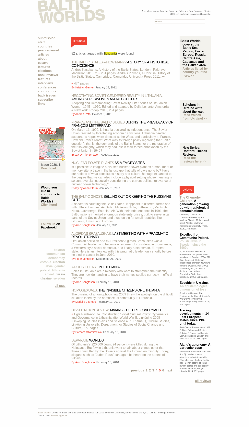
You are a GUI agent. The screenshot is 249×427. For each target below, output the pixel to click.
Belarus (59, 250)
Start (41, 42)
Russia (60, 274)
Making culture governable (116, 310)
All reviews (203, 380)
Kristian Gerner (85, 87)
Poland (45, 270)
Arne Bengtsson (85, 225)
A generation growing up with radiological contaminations (194, 204)
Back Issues (47, 95)
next (169, 370)
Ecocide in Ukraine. (194, 286)
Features (44, 79)
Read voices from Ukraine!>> (195, 116)
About (42, 58)
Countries (45, 46)
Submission (46, 38)
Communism (55, 253)
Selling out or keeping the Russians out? (121, 198)
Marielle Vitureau (86, 301)
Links (41, 103)
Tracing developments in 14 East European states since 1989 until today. (194, 317)
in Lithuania (95, 267)
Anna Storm (91, 188)
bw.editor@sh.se (59, 415)
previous (137, 370)
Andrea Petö (83, 114)
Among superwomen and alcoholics (116, 97)
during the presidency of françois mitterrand (122, 124)
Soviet (49, 274)
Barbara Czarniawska (88, 332)
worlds (87, 340)
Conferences (47, 87)
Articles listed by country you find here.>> (195, 72)
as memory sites (108, 163)
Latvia (49, 266)
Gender (59, 266)
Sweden (59, 278)
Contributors (47, 91)
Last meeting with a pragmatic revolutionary (119, 235)
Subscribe (45, 99)
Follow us (48, 224)
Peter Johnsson (85, 258)
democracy (56, 258)
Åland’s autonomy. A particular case (195, 346)
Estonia (45, 262)
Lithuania (58, 270)
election (59, 262)
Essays (43, 62)
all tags (60, 285)
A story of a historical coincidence (120, 64)
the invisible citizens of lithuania (115, 290)
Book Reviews (48, 75)
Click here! (49, 204)
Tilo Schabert (91, 154)
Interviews (45, 83)
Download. (49, 168)
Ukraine (46, 278)
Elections (45, 70)
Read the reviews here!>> (194, 159)
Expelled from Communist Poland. (194, 241)
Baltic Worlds (44, 412)
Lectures (44, 67)
